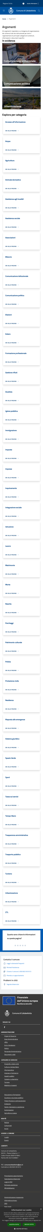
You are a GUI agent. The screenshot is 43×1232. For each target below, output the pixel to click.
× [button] (41, 1209)
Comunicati (8, 1125)
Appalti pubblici (9, 1076)
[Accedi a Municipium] (32, 4)
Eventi (6, 1140)
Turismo (7, 1082)
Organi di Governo (10, 1036)
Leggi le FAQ (8, 1182)
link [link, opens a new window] (40, 1220)
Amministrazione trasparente (13, 1197)
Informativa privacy (10, 1200)
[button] (21, 1229)
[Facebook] (4, 1027)
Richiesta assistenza (11, 1185)
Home (4, 19)
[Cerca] (39, 11)
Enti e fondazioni (9, 1045)
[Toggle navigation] (4, 10)
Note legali (7, 1206)
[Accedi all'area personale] (23, 3)
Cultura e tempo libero (11, 1067)
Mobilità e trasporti (10, 1085)
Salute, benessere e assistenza (14, 1107)
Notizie (6, 1122)
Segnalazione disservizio (12, 1179)
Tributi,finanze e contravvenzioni (15, 1101)
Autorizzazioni (9, 1110)
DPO (5, 1203)
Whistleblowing (9, 1188)
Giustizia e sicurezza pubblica (13, 1098)
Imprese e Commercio (11, 1073)
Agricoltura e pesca (10, 1113)
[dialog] (21, 1219)
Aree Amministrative (11, 1039)
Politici (6, 1048)
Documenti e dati (9, 1054)
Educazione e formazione (12, 1095)
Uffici (6, 1042)
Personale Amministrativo (12, 1051)
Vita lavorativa (9, 1070)
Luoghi (6, 1137)
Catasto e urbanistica (11, 1079)
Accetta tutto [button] (14, 1224)
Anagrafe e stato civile (11, 1064)
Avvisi (6, 1128)
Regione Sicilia (7, 3)
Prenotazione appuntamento (13, 1176)
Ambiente (7, 1104)
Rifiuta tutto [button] (29, 1224)
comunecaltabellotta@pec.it (13, 1165)
